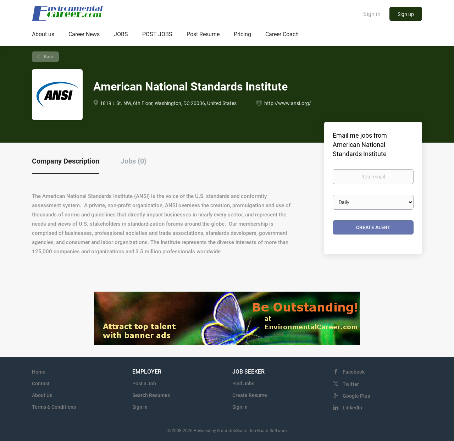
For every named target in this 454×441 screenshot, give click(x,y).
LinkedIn (352, 407)
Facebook (354, 372)
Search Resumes (151, 395)
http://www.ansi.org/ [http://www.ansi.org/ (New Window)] (287, 103)
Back (48, 56)
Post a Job (144, 383)
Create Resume (249, 395)
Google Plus (356, 396)
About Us (42, 395)
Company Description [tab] (65, 161)
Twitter (351, 384)
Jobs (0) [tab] (133, 161)
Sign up (406, 14)
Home (38, 372)
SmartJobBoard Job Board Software (252, 430)
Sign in (372, 14)
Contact (41, 383)
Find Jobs (243, 383)
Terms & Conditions (54, 407)
